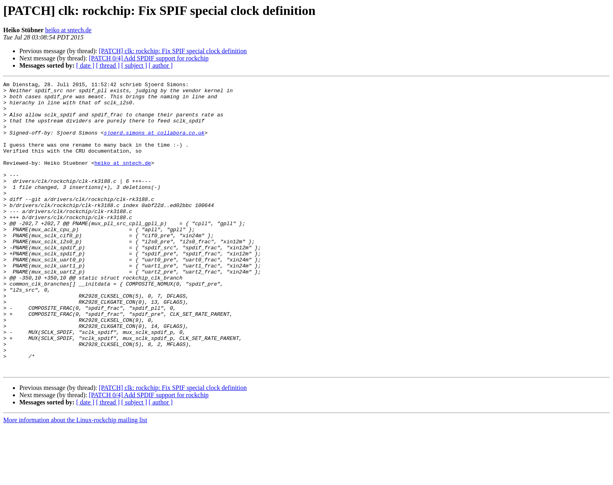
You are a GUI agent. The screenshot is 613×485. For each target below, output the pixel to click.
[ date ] (85, 65)
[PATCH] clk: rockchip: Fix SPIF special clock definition (173, 51)
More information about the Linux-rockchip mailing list (75, 478)
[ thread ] (108, 65)
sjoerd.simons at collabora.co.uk (154, 143)
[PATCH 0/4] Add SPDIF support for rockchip (148, 58)
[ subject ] (134, 65)
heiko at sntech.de (68, 30)
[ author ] (161, 65)
